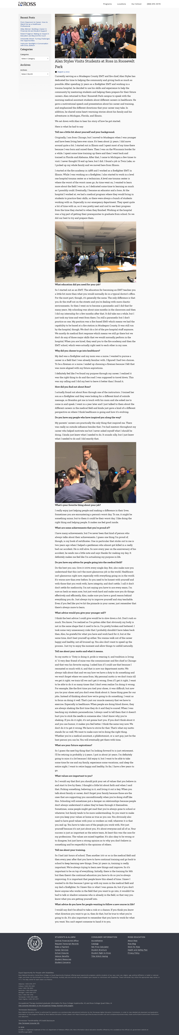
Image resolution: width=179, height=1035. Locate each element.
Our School (136, 4)
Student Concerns (62, 962)
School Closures (62, 953)
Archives (23, 70)
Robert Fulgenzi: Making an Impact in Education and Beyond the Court (34, 35)
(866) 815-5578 (153, 4)
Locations (121, 4)
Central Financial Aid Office (67, 941)
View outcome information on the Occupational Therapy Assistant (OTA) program (46, 1005)
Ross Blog (132, 944)
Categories (24, 54)
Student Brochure (99, 950)
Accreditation (97, 941)
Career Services (61, 950)
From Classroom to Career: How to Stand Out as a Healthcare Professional (34, 24)
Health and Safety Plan (138, 950)
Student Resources (63, 959)
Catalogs (95, 944)
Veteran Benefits (62, 956)
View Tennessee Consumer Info (29, 1023)
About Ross (132, 941)
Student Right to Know (101, 953)
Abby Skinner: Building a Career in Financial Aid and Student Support (33, 30)
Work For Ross (134, 947)
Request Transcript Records (67, 944)
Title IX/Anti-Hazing (99, 956)
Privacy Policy (133, 953)
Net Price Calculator (100, 947)
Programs (107, 4)
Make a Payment (62, 947)
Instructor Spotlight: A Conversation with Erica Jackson (34, 44)
